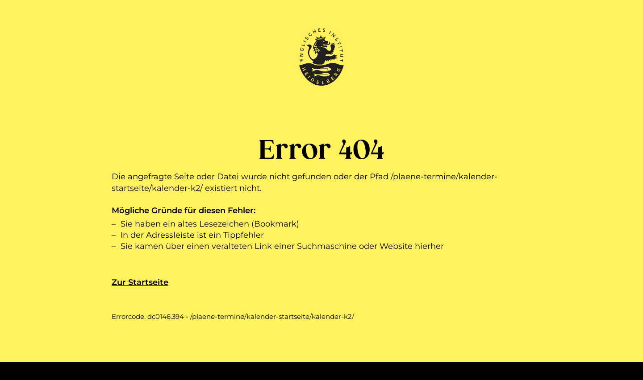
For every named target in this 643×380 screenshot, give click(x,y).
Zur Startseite (140, 282)
